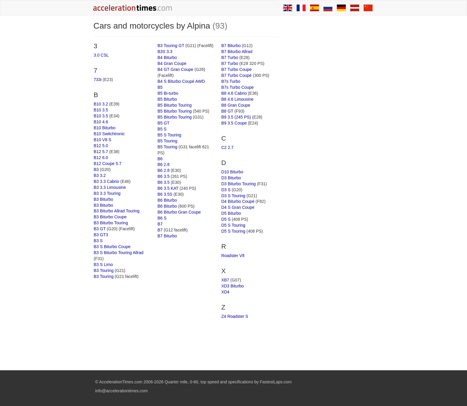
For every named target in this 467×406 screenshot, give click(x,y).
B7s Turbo (230, 81)
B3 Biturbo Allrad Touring (117, 211)
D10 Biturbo (232, 171)
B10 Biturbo (105, 127)
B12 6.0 (101, 157)
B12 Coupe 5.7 (108, 163)
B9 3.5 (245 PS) (236, 117)
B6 (160, 158)
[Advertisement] (329, 110)
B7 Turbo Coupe (236, 69)
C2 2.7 (227, 147)
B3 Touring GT (171, 45)
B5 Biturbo (167, 99)
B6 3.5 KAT (168, 188)
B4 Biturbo (167, 57)
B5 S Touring (169, 135)
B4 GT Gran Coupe (175, 69)
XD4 (225, 292)
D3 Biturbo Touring (238, 183)
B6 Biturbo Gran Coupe (179, 212)
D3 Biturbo (231, 177)
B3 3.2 (100, 175)
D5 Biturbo (231, 213)
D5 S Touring (233, 225)
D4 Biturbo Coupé (237, 201)
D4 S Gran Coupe (237, 207)
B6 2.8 (163, 164)
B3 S (98, 240)
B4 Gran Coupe (172, 63)
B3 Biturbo (103, 199)
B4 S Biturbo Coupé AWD (181, 81)
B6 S (162, 218)
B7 (160, 224)
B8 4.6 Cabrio (234, 93)
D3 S (226, 189)
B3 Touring (104, 270)
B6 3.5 (163, 176)
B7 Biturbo (167, 236)
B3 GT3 (101, 234)
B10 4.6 (101, 121)
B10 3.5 (101, 110)
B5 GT (163, 123)
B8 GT (227, 111)
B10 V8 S (102, 139)
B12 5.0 (101, 145)
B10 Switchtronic (109, 133)
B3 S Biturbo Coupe (112, 246)
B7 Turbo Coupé (236, 75)
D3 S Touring (233, 195)
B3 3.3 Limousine (110, 187)
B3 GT (100, 228)
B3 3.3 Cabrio (106, 181)
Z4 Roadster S (234, 316)
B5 (160, 87)
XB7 (225, 280)
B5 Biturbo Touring (175, 105)
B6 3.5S (165, 194)
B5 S (162, 129)
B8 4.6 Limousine (237, 99)
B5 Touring (168, 141)
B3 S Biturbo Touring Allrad (119, 252)
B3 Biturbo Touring (111, 222)
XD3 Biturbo (232, 286)
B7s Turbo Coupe (237, 87)
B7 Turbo (229, 57)
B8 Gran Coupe (235, 105)
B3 (96, 169)
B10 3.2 (101, 104)
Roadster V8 (233, 255)
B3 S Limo (103, 264)
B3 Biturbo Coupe (110, 216)
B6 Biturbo (167, 200)
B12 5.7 (101, 151)
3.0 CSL (101, 55)
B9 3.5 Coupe (234, 123)
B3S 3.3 (165, 51)
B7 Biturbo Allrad (236, 51)
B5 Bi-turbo (168, 93)
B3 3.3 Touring (107, 193)
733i (98, 79)
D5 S (226, 219)
